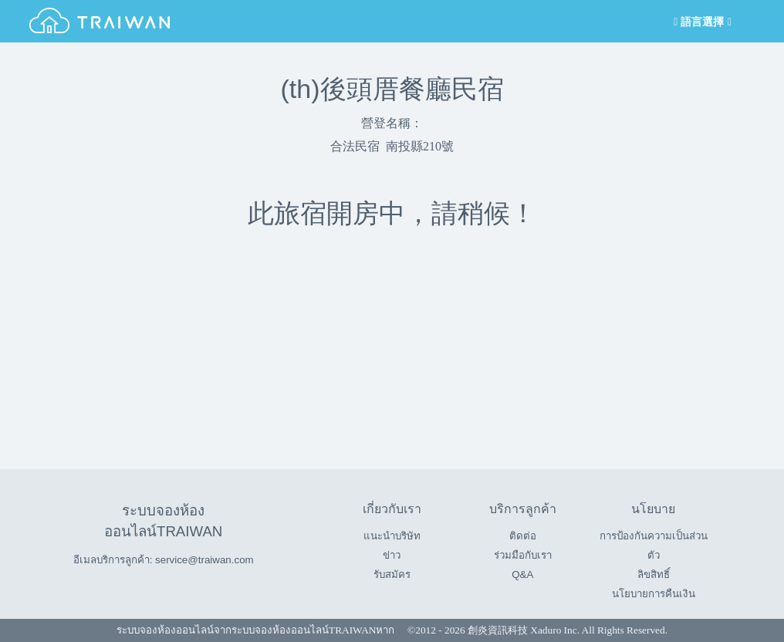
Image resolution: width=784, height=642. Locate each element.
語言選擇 (701, 22)
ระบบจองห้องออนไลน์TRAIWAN (303, 630)
